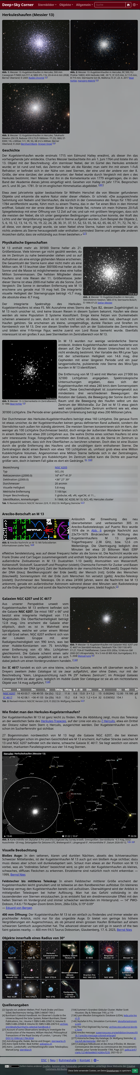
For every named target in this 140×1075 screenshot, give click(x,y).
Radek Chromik (36, 77)
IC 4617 (7, 697)
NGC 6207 (9, 693)
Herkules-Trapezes (53, 721)
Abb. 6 (96, 530)
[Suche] (128, 4)
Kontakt (84, 1060)
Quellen (47, 1066)
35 (97, 80)
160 (132, 842)
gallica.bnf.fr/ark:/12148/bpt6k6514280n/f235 (105, 1051)
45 (93, 655)
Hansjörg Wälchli (86, 80)
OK (135, 1070)
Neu (53, 1060)
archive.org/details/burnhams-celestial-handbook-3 (37, 1025)
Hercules (8, 753)
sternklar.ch (26, 1049)
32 (46, 77)
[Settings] (96, 1060)
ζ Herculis (108, 721)
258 (32, 545)
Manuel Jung (84, 656)
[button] (47, 4)
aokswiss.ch (46, 1043)
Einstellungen (112, 1070)
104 (90, 459)
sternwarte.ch (58, 1041)
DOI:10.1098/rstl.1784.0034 (20, 1038)
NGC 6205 (61, 467)
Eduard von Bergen (19, 908)
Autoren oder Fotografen (64, 1066)
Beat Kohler (16, 403)
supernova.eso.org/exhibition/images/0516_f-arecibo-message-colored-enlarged (106, 1034)
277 (82, 502)
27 (84, 233)
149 (129, 842)
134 (75, 660)
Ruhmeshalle (68, 1060)
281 (101, 185)
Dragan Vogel (45, 143)
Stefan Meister (105, 302)
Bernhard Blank (29, 143)
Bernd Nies (18, 875)
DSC (44, 1060)
